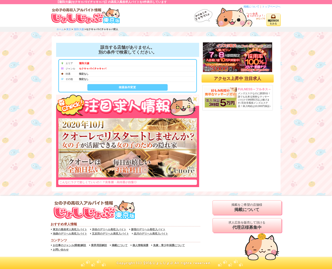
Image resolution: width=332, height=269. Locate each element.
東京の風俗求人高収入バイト (70, 229)
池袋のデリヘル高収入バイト (70, 233)
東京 (68, 29)
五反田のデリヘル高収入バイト (110, 233)
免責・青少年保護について (169, 245)
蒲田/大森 (79, 29)
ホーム (60, 29)
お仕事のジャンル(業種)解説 (69, 245)
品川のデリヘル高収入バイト (151, 233)
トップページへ (271, 6)
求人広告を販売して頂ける (247, 225)
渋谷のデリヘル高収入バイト (109, 229)
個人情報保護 (140, 245)
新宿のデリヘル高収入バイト (148, 229)
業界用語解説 (99, 245)
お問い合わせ (61, 249)
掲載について (251, 6)
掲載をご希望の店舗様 (247, 207)
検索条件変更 (127, 87)
